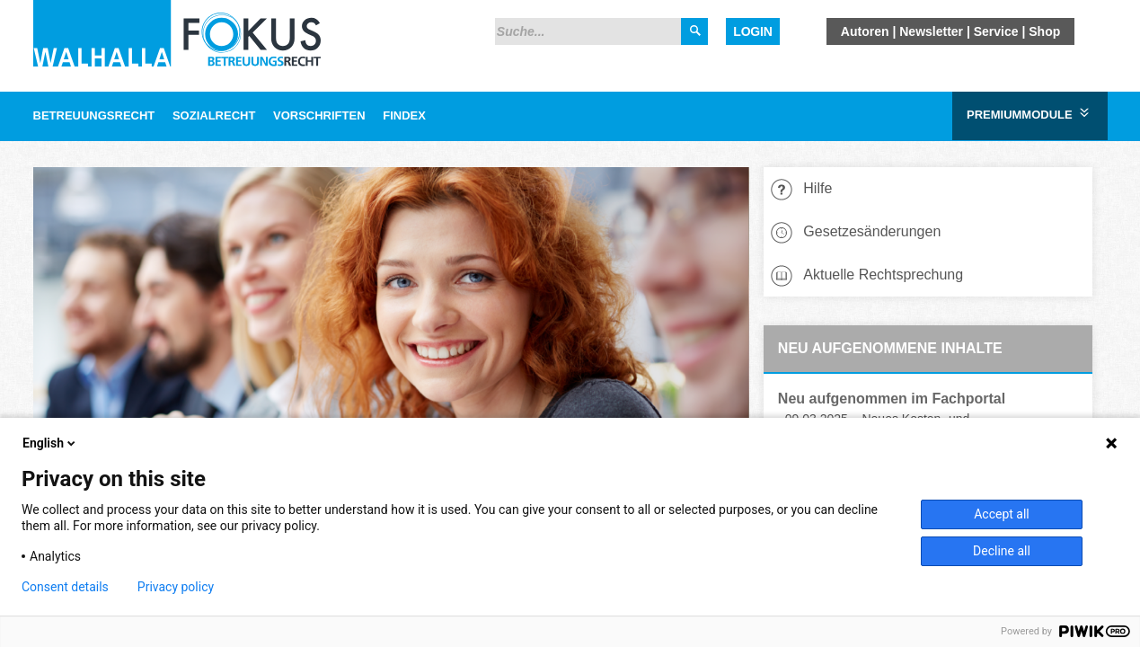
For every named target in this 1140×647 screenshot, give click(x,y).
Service (996, 31)
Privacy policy (175, 587)
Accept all (1002, 514)
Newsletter (931, 31)
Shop (1044, 31)
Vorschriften (319, 115)
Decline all (1001, 551)
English (50, 443)
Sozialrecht (213, 115)
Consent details (65, 587)
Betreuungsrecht (94, 115)
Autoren (865, 31)
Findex (404, 115)
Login (752, 31)
